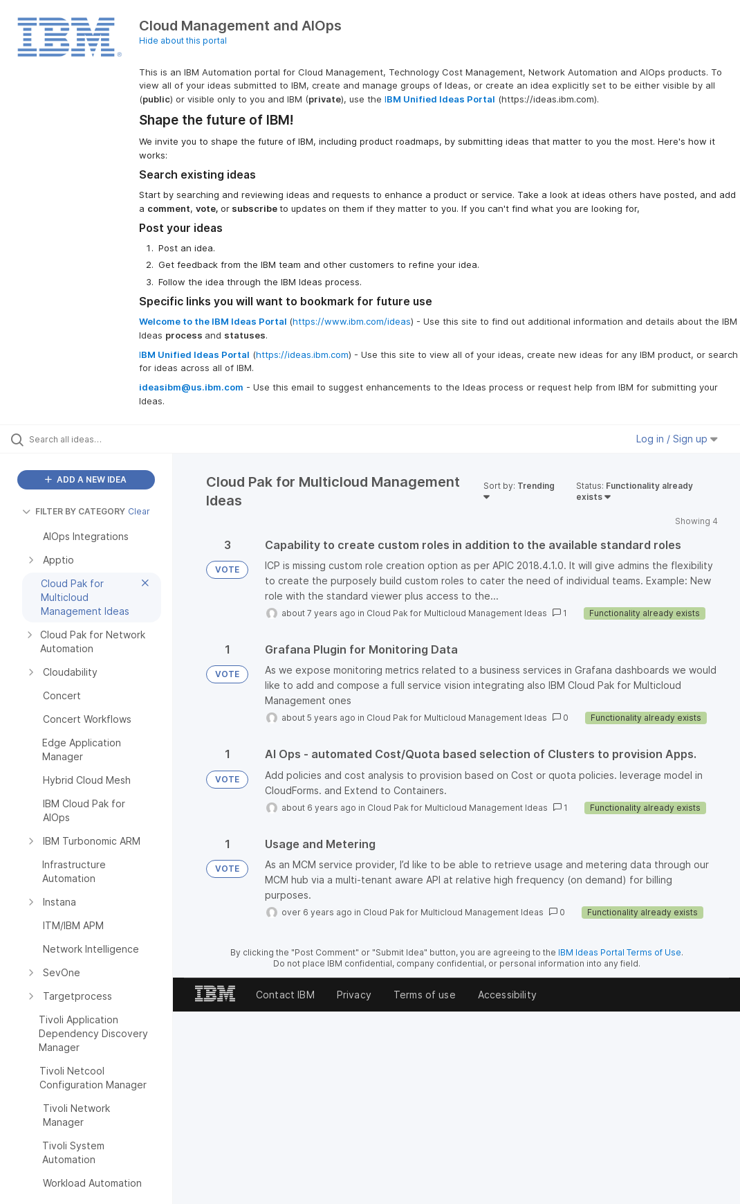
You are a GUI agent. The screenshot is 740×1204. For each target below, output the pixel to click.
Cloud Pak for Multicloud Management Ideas (457, 613)
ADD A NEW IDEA (86, 479)
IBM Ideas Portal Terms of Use (619, 952)
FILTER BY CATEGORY (73, 511)
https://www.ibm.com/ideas (352, 321)
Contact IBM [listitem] (285, 994)
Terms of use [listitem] (425, 994)
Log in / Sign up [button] (677, 438)
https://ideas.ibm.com (302, 354)
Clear (139, 511)
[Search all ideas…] (93, 439)
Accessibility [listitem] (507, 994)
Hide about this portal (183, 40)
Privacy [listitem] (354, 994)
